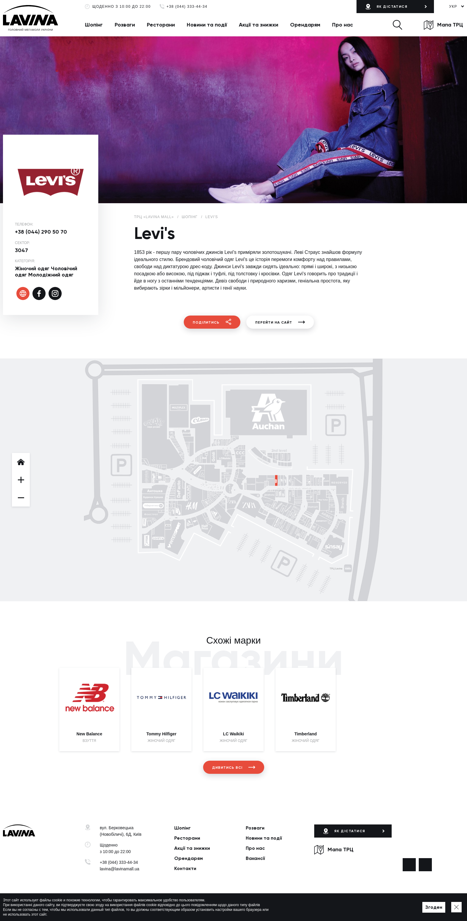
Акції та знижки (258, 24)
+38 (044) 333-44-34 (186, 7)
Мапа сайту (204, 907)
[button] (397, 24)
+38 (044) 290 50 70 (41, 232)
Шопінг (94, 24)
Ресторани (161, 24)
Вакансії (255, 858)
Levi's (212, 217)
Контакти (185, 868)
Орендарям (305, 24)
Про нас (342, 24)
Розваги (125, 24)
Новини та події (207, 24)
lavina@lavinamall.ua (119, 868)
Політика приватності (171, 907)
